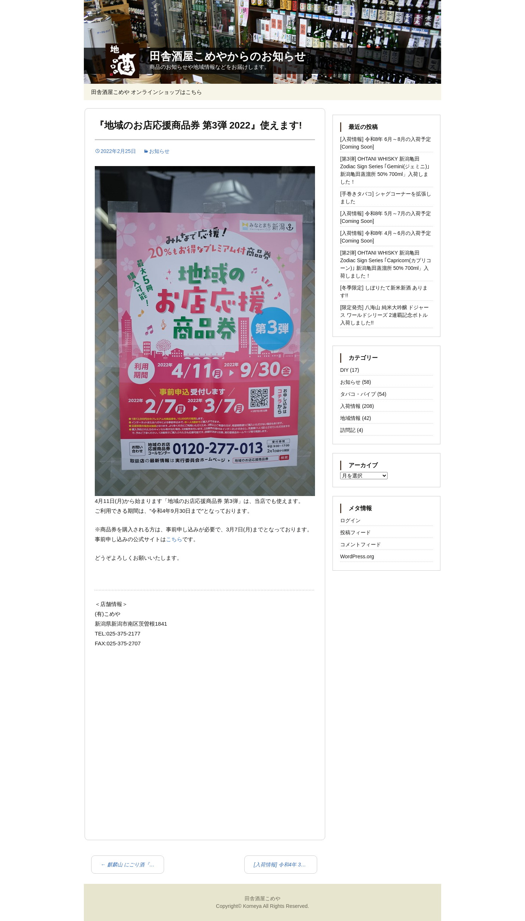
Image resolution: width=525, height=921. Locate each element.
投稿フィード (355, 532)
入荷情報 (350, 406)
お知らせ (159, 151)
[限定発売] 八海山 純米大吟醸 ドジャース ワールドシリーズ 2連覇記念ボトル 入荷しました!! (384, 315)
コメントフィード (360, 544)
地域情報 (350, 418)
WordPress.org (357, 556)
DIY (344, 370)
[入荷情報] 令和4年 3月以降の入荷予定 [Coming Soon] (285, 864)
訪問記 (347, 430)
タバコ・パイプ (358, 394)
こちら (174, 539)
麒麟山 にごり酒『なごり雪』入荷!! (132, 864)
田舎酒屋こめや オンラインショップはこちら (146, 92)
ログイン (350, 520)
